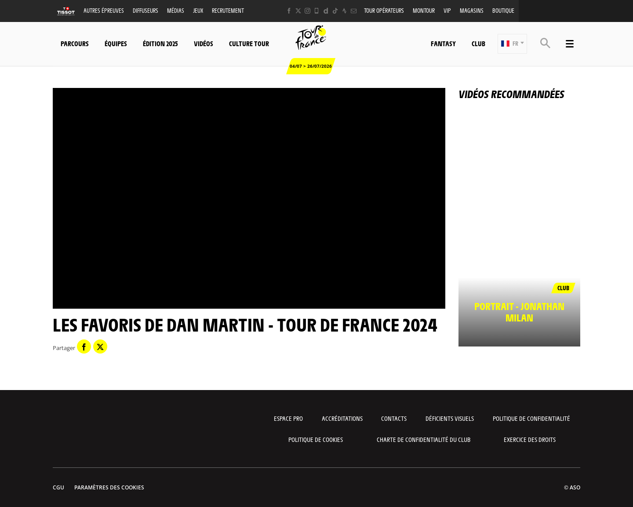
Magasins (472, 10)
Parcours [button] (75, 43)
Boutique (503, 10)
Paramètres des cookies (109, 487)
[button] (512, 44)
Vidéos (203, 43)
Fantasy (443, 43)
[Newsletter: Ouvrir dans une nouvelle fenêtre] (353, 10)
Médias (175, 10)
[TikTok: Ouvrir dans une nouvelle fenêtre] (335, 10)
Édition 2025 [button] (160, 43)
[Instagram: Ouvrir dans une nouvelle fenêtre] (307, 10)
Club (478, 43)
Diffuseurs (145, 10)
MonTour (424, 10)
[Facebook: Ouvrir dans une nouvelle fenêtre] (289, 10)
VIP (447, 10)
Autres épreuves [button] (104, 10)
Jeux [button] (198, 10)
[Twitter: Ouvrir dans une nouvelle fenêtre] (298, 10)
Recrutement (228, 10)
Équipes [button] (116, 43)
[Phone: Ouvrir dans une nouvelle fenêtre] (316, 10)
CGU (58, 487)
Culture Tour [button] (249, 43)
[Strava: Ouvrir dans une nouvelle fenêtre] (344, 10)
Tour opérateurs (384, 10)
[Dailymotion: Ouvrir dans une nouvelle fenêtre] (326, 10)
